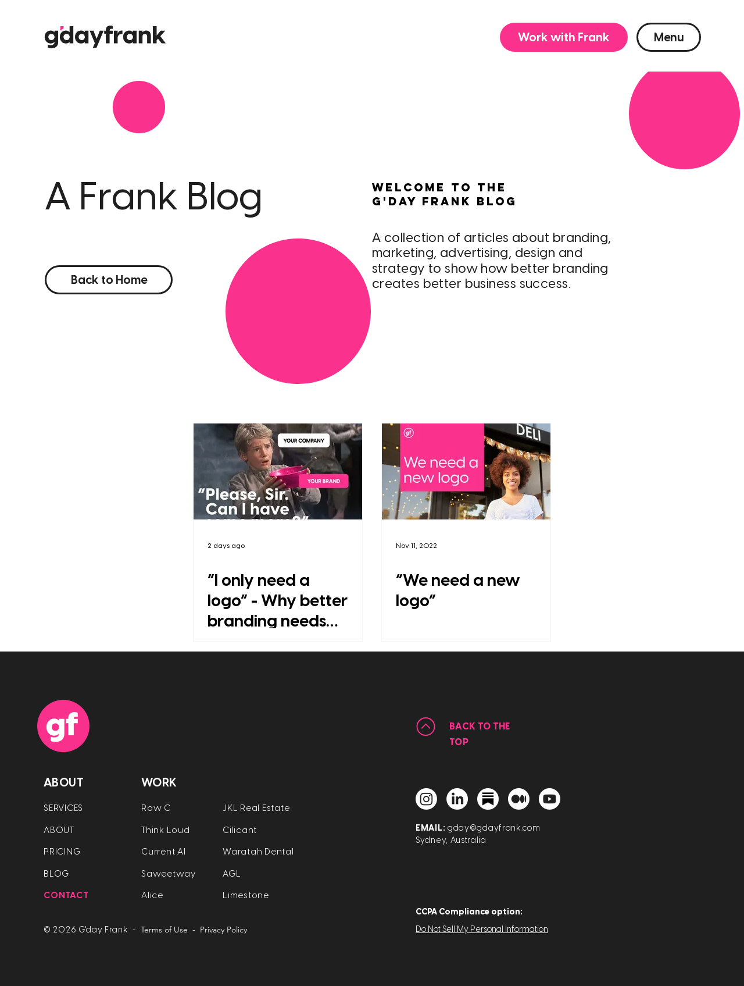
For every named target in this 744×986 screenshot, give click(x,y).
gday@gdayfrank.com (494, 828)
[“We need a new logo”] (466, 471)
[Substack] (488, 799)
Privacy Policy (223, 929)
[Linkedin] (457, 799)
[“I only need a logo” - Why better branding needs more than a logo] (278, 471)
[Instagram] (426, 799)
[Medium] (519, 799)
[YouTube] (549, 799)
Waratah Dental (258, 851)
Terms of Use (164, 929)
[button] (564, 37)
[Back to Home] (109, 279)
